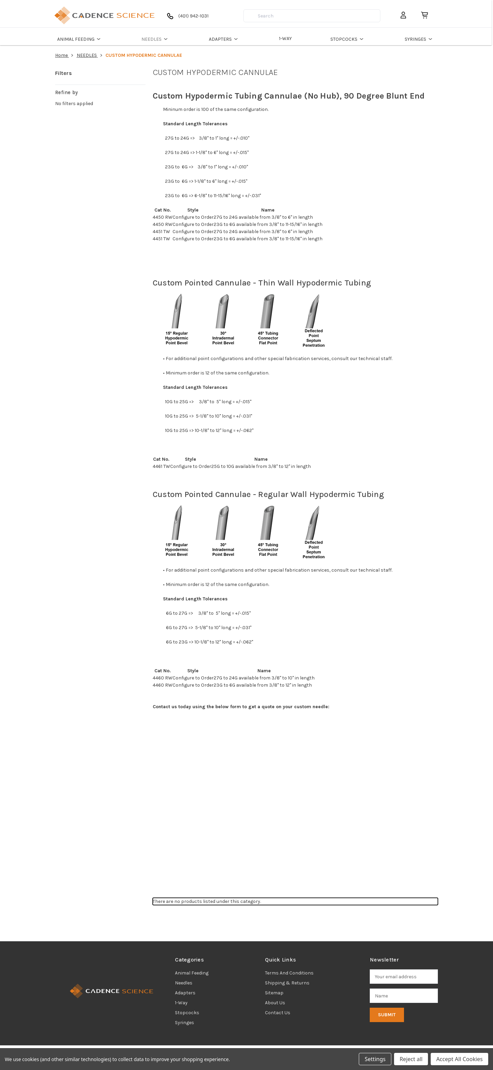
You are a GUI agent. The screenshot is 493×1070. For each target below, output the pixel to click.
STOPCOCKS (348, 39)
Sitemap (274, 993)
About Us (275, 1003)
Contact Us (277, 1013)
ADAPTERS (225, 39)
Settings (375, 1059)
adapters (185, 993)
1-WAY (286, 38)
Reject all (411, 1059)
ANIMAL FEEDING (80, 39)
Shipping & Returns (287, 983)
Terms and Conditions (289, 973)
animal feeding (191, 973)
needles (183, 983)
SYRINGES (420, 39)
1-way (181, 1003)
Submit (387, 1015)
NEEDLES (156, 39)
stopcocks (187, 1013)
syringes (184, 1023)
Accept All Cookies (459, 1059)
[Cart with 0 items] (422, 15)
